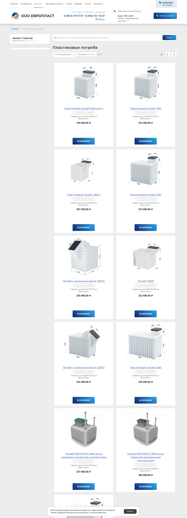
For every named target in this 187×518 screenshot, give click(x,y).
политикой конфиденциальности (53, 383)
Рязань (101, 19)
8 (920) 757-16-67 (95, 15)
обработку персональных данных (55, 386)
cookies (66, 510)
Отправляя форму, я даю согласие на (40, 387)
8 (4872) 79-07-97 (73, 15)
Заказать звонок (166, 15)
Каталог (15, 29)
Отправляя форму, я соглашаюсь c (39, 383)
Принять (130, 511)
